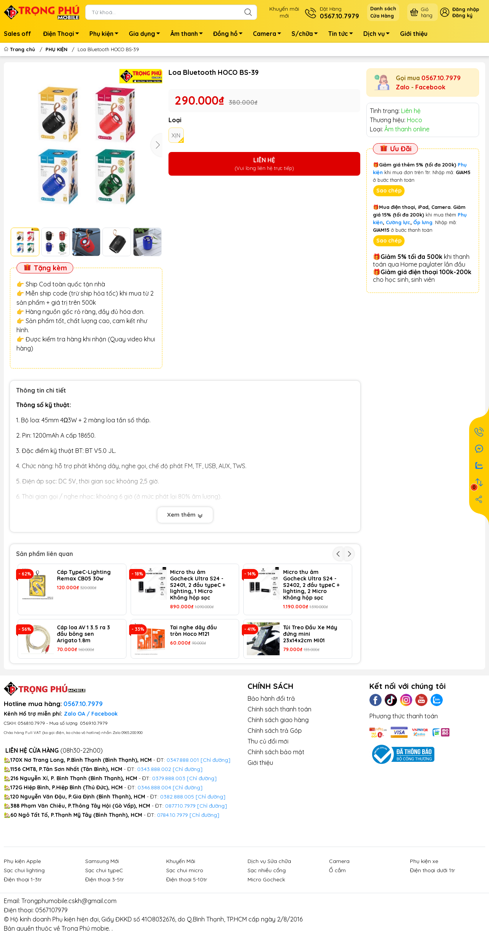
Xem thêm (185, 514)
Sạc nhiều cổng (267, 870)
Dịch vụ (378, 35)
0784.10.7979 (172, 814)
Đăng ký (462, 15)
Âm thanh (188, 35)
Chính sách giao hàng (278, 720)
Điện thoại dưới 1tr (432, 870)
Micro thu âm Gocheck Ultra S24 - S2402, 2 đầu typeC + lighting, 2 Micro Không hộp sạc (311, 585)
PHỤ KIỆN (56, 49)
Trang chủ (20, 49)
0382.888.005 (177, 796)
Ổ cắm (337, 870)
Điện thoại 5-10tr (186, 879)
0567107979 (51, 910)
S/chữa (306, 35)
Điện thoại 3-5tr (104, 879)
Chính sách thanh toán (279, 709)
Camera (269, 35)
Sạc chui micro (184, 870)
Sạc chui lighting (24, 870)
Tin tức (342, 35)
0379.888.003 (168, 778)
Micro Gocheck (266, 879)
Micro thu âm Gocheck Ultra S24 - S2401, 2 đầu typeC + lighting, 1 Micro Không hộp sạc (197, 585)
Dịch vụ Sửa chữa (269, 861)
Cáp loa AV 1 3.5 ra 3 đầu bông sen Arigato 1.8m (83, 633)
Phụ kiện (106, 35)
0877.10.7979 (180, 805)
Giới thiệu (413, 33)
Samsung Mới (102, 861)
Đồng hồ (230, 35)
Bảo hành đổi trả (271, 698)
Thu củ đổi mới (268, 741)
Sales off (17, 33)
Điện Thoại (63, 35)
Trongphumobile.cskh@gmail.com (69, 901)
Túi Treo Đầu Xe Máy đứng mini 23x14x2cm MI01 (310, 633)
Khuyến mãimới (284, 12)
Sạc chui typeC (104, 870)
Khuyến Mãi (180, 861)
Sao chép (389, 190)
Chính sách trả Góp (275, 730)
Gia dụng (146, 35)
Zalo (403, 87)
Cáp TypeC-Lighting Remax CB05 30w (84, 575)
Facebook (430, 87)
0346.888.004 (154, 787)
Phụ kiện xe (424, 861)
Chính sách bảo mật (276, 752)
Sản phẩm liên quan (44, 554)
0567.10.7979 (441, 78)
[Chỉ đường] (212, 805)
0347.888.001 (184, 759)
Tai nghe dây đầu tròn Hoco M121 (193, 630)
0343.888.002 (154, 769)
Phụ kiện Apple (22, 861)
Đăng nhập (465, 9)
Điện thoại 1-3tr (23, 879)
